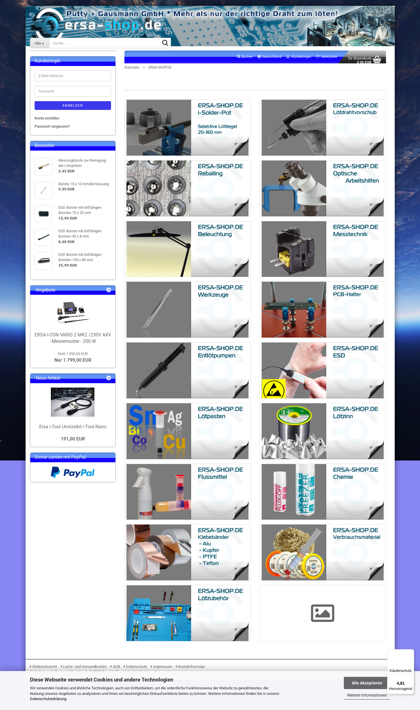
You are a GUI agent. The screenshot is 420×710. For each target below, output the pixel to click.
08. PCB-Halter (51, 147)
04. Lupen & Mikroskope (58, 114)
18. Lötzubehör (51, 222)
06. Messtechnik (52, 131)
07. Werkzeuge (51, 139)
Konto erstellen (47, 302)
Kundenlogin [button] (298, 60)
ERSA (39, 59)
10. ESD (45, 164)
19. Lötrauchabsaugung (58, 230)
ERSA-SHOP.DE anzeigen (59, 81)
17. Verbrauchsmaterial (58, 213)
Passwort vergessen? (52, 310)
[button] (269, 60)
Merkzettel (326, 60)
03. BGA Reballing (53, 106)
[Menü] (410, 652)
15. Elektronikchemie (56, 197)
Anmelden (72, 290)
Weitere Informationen (367, 695)
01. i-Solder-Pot (51, 89)
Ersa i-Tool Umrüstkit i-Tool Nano (72, 611)
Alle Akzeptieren (367, 683)
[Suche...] (39, 43)
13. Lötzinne (49, 180)
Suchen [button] (245, 60)
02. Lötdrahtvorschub (56, 97)
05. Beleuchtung (52, 122)
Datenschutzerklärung (48, 699)
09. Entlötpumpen (53, 155)
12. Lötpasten (50, 172)
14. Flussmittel (51, 188)
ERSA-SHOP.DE (47, 71)
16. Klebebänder (52, 205)
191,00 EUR (73, 623)
